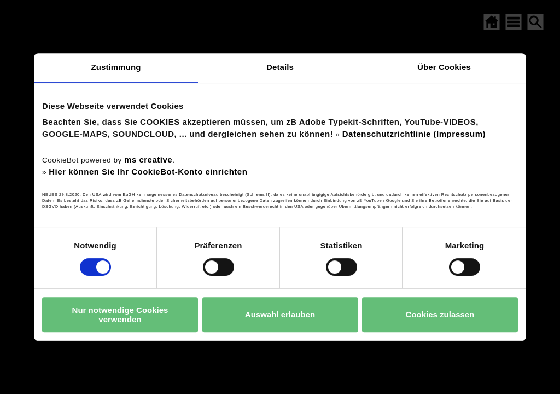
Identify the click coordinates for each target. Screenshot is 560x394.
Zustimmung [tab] (116, 67)
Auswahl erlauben (280, 314)
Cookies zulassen (440, 314)
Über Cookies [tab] (444, 67)
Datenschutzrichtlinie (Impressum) (414, 133)
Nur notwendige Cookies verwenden (120, 314)
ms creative (148, 159)
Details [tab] (280, 67)
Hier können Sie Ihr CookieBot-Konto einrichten (148, 171)
